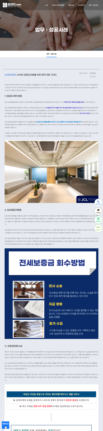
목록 (86, 371)
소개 (46, 5)
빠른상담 (5, 426)
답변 (95, 371)
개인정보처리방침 (18, 398)
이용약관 (8, 398)
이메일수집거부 (31, 398)
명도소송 (71, 5)
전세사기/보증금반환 (58, 5)
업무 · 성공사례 (93, 5)
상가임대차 (81, 5)
